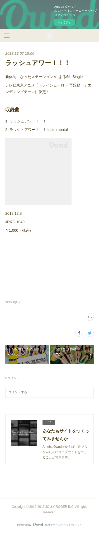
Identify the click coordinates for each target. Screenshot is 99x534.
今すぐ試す (64, 22)
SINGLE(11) (12, 302)
